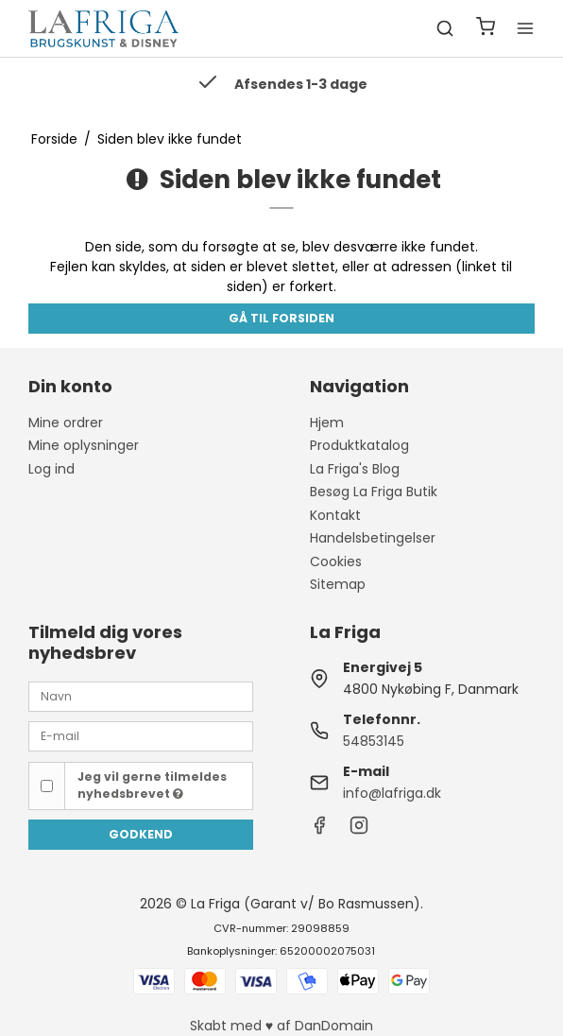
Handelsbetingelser (372, 537)
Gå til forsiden (281, 318)
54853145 (373, 741)
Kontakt (335, 515)
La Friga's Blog (355, 468)
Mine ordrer (65, 422)
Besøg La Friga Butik (373, 491)
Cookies (336, 561)
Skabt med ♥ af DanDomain (281, 1025)
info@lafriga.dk (392, 793)
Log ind (51, 468)
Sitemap (338, 584)
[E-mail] (140, 735)
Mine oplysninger (83, 445)
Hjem (327, 422)
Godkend (141, 834)
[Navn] (140, 695)
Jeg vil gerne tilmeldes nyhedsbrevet (152, 785)
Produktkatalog (359, 445)
